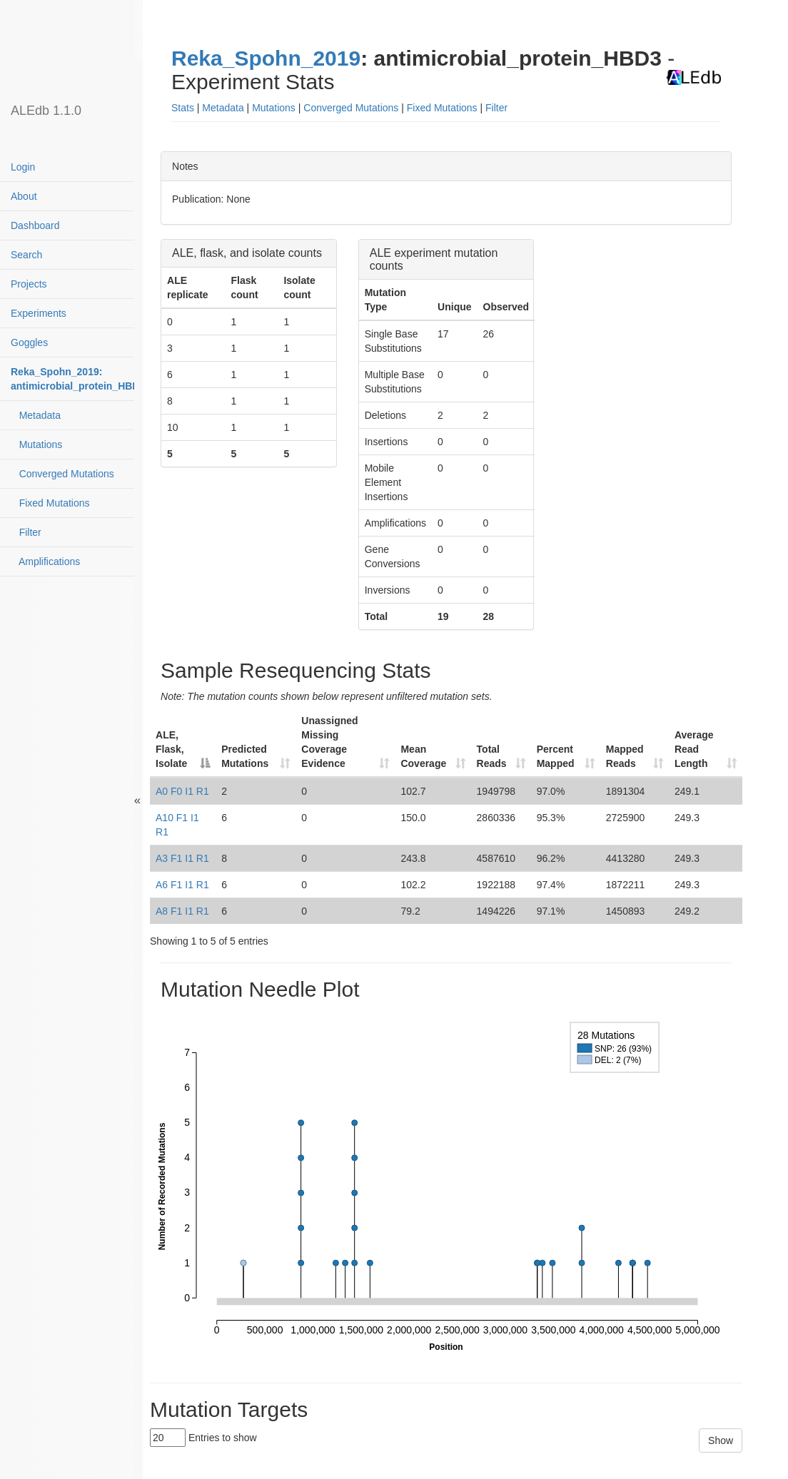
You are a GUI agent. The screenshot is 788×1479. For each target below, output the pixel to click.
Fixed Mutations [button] (442, 107)
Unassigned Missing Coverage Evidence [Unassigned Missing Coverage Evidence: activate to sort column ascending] (329, 742)
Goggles (29, 342)
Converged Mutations (62, 473)
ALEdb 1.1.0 (46, 110)
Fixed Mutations (50, 503)
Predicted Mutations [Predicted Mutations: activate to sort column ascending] (244, 756)
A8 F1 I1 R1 (182, 911)
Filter (26, 532)
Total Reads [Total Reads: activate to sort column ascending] (492, 756)
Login (23, 167)
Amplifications (45, 561)
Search (26, 254)
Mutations (36, 444)
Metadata (36, 415)
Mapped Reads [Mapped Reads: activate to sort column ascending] (625, 756)
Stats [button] (182, 107)
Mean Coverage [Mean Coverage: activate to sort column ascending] (423, 756)
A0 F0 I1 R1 (182, 791)
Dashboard (35, 225)
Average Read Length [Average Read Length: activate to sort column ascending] (694, 749)
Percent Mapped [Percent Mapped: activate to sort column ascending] (556, 756)
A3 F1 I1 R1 (182, 858)
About (24, 196)
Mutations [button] (274, 107)
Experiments (38, 313)
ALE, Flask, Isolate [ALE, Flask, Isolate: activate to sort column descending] (171, 749)
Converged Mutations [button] (350, 107)
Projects (29, 284)
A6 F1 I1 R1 (182, 884)
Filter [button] (496, 107)
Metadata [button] (222, 107)
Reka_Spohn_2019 (265, 58)
